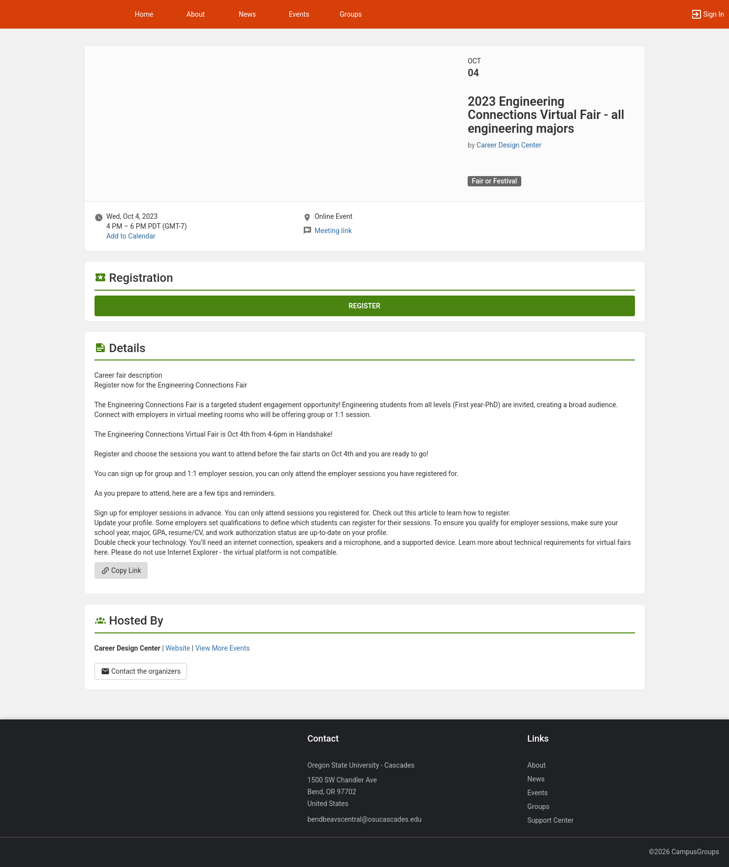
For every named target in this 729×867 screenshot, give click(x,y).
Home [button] (144, 14)
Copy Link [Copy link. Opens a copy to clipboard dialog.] (121, 570)
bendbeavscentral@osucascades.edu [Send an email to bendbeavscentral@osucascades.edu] (364, 819)
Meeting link (333, 231)
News (247, 14)
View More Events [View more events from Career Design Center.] (222, 648)
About (196, 14)
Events (299, 14)
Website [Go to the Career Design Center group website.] (177, 648)
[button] (707, 14)
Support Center (550, 820)
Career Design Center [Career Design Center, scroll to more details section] (508, 145)
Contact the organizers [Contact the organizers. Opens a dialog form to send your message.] (141, 671)
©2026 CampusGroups (684, 852)
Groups (351, 14)
